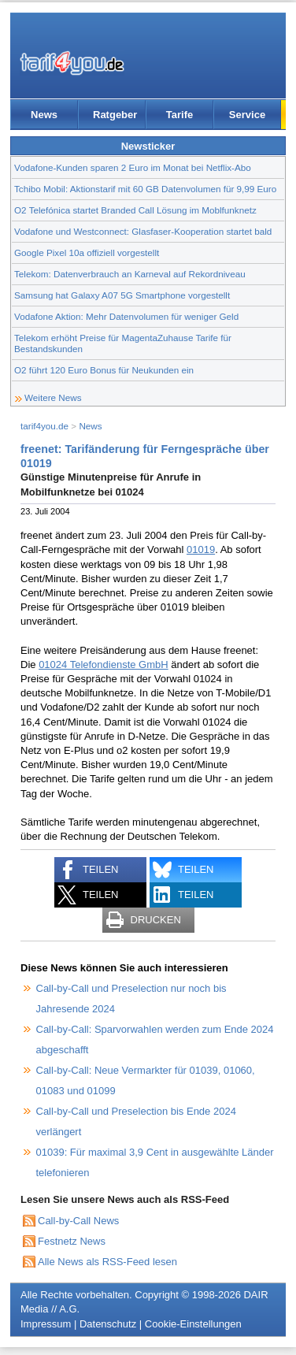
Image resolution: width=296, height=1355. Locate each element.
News (44, 115)
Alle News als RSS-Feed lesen (107, 1262)
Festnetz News (71, 1241)
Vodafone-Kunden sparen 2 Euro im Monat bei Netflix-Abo (132, 167)
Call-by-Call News (78, 1221)
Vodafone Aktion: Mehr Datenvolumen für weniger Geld (126, 316)
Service (247, 115)
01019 (201, 549)
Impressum (45, 1324)
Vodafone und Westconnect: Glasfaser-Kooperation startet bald (143, 231)
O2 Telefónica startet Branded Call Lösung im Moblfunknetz (135, 210)
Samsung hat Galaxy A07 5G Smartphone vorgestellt (122, 295)
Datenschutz (108, 1324)
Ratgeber (115, 115)
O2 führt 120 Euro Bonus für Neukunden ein (104, 370)
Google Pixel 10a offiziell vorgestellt (86, 252)
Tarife (179, 115)
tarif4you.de (44, 426)
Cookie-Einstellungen (193, 1324)
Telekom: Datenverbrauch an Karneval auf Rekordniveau (130, 274)
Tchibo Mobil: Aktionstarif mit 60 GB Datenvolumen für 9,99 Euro (145, 189)
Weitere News (53, 397)
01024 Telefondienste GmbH (103, 664)
